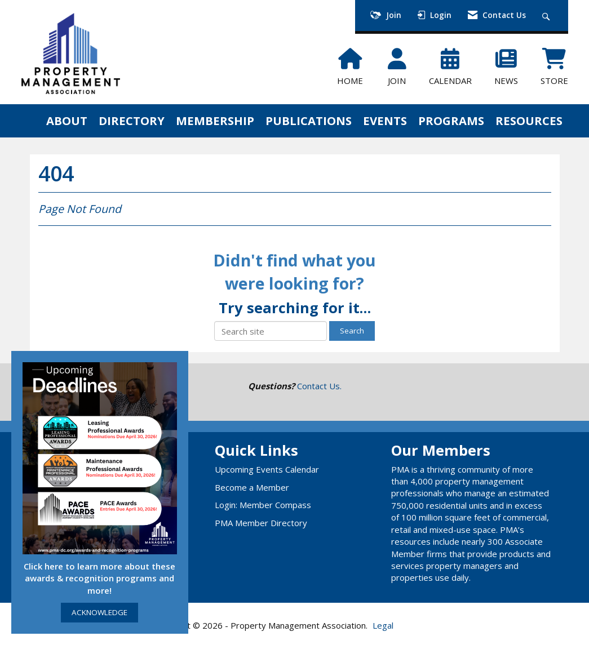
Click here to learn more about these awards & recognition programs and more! (99, 578)
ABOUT (66, 120)
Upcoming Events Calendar (267, 469)
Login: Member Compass (263, 504)
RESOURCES (529, 120)
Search (352, 331)
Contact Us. (319, 386)
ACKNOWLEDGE (99, 612)
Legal (383, 625)
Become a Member (252, 487)
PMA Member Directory (261, 522)
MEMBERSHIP (215, 120)
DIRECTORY (132, 120)
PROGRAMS (451, 120)
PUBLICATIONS (308, 120)
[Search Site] (547, 15)
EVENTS (385, 120)
